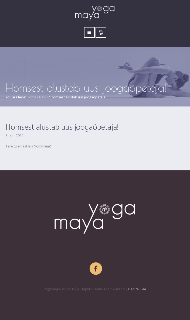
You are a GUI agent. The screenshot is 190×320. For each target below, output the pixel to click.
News (43, 97)
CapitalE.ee (137, 289)
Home (31, 97)
